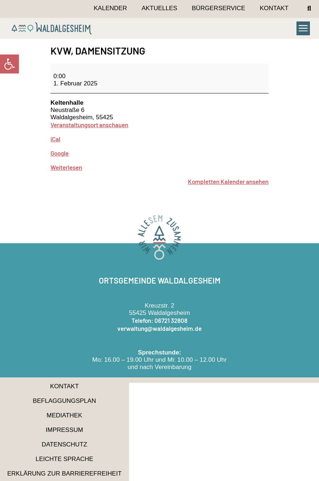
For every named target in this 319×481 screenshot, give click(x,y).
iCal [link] (55, 139)
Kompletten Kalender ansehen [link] (228, 181)
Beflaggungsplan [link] (64, 400)
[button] (309, 8)
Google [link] (60, 153)
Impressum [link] (64, 429)
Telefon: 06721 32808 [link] (159, 320)
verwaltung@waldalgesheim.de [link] (159, 328)
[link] (9, 64)
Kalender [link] (110, 8)
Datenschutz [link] (64, 444)
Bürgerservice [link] (218, 8)
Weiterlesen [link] (66, 167)
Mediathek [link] (64, 415)
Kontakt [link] (274, 8)
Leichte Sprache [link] (64, 459)
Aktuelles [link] (159, 8)
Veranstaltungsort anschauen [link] (89, 124)
